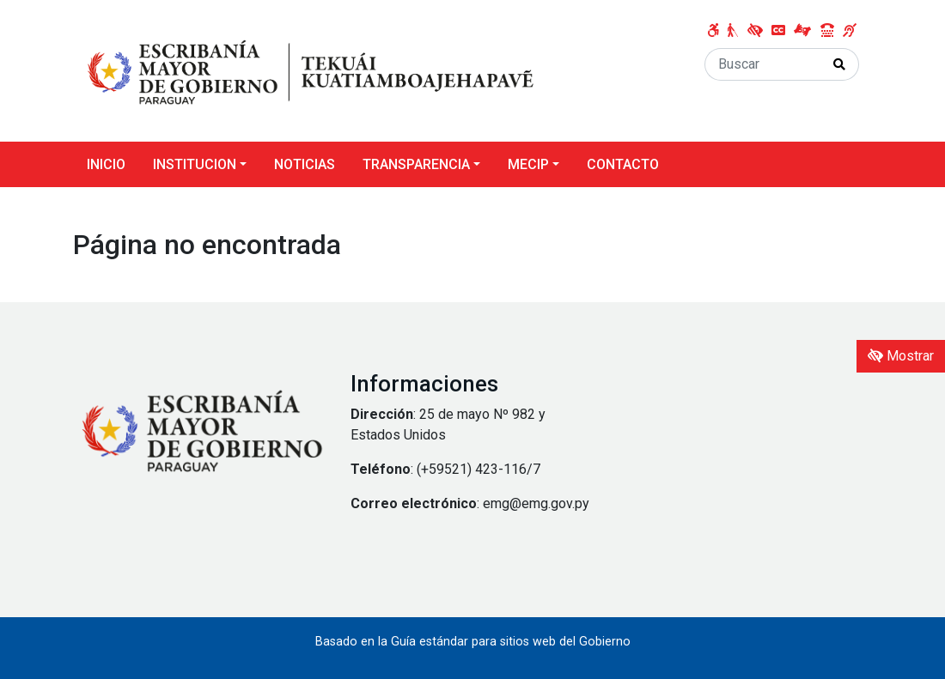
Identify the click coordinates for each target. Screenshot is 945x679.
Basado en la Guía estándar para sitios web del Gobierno (473, 641)
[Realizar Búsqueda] (839, 64)
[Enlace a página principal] (310, 70)
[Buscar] (762, 64)
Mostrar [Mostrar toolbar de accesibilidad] (901, 356)
